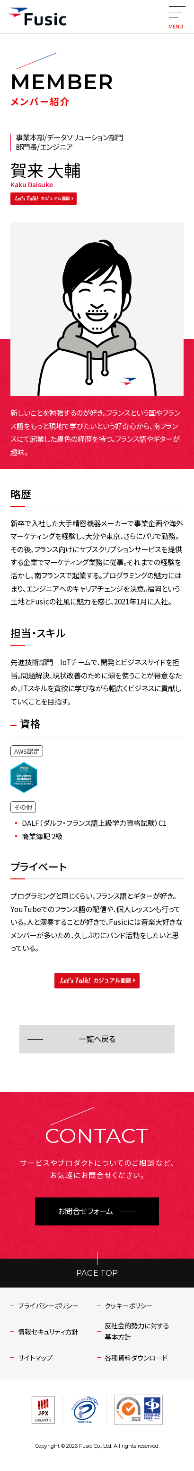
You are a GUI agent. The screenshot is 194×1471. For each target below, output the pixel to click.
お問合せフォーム (85, 1211)
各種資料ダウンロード (136, 1357)
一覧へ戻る (97, 1039)
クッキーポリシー (129, 1305)
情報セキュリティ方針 (48, 1331)
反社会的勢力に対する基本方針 (137, 1331)
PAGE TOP (97, 1273)
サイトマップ (35, 1357)
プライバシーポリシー (48, 1305)
